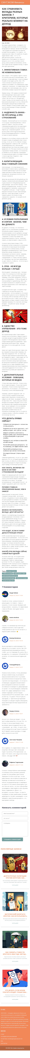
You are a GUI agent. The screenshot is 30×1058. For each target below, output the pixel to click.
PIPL (2, 1041)
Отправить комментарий (12, 839)
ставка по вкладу (7, 573)
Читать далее (15, 885)
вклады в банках (11, 571)
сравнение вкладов (22, 578)
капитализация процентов (10, 575)
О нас (2, 1034)
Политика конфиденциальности (11, 1039)
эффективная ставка (19, 573)
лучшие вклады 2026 (8, 580)
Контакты (4, 1043)
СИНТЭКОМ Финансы (12, 2)
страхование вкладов (8, 578)
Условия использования (9, 1036)
